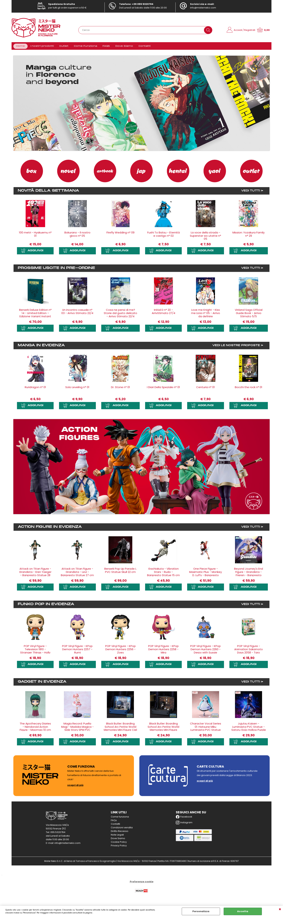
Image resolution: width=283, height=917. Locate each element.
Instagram (184, 823)
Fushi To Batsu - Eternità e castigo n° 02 (163, 235)
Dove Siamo (124, 47)
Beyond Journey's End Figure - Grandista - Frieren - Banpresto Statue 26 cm (248, 574)
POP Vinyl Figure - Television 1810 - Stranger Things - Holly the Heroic (35, 652)
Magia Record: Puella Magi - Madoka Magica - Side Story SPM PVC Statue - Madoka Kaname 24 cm (77, 731)
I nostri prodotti (42, 47)
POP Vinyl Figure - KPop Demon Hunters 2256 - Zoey (120, 650)
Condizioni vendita (122, 828)
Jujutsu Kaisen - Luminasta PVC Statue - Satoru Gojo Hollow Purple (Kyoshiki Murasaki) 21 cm (248, 729)
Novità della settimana (48, 192)
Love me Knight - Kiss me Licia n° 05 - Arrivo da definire (205, 314)
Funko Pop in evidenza (46, 605)
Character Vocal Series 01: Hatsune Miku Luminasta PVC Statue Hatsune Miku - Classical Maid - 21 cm (205, 731)
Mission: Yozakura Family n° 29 (248, 235)
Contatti (144, 47)
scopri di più (75, 786)
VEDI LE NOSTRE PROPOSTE (236, 346)
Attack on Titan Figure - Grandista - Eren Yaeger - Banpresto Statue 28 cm (35, 574)
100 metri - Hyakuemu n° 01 (35, 235)
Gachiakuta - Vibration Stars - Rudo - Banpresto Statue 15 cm (163, 573)
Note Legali (117, 836)
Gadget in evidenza (42, 683)
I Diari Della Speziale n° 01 (163, 388)
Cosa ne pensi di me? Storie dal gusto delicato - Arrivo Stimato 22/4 (120, 314)
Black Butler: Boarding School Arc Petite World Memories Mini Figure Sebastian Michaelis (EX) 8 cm (163, 731)
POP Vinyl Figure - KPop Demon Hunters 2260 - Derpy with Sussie (205, 650)
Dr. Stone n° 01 (120, 388)
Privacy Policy (119, 846)
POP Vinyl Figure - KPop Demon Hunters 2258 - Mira (163, 650)
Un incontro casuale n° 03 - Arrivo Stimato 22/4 (77, 312)
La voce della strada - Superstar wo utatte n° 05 (205, 237)
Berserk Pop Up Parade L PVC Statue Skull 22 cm (120, 571)
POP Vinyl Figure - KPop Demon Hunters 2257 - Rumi (77, 650)
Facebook (184, 818)
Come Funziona (85, 47)
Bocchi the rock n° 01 (248, 388)
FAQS (106, 47)
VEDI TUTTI (250, 192)
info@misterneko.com (203, 7)
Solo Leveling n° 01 (77, 388)
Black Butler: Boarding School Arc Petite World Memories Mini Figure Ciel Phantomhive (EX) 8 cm (120, 729)
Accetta (242, 911)
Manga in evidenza (41, 346)
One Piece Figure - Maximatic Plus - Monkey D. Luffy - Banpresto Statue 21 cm (205, 574)
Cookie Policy (119, 843)
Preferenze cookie (141, 882)
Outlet (63, 47)
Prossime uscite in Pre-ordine (56, 269)
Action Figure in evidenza (50, 528)
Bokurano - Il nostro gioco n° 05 (77, 235)
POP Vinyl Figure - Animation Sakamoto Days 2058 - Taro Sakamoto (248, 652)
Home (20, 47)
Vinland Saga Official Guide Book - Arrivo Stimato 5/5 (248, 314)
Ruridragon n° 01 (35, 388)
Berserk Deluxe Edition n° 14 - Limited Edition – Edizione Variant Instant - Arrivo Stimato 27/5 (35, 316)
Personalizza (200, 911)
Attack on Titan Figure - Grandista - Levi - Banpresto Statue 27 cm (77, 573)
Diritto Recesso (119, 832)
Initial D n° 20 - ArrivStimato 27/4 (163, 312)
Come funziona (120, 817)
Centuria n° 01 (205, 388)
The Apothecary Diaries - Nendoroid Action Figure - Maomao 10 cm (35, 728)
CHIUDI (280, 909)
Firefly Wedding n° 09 (120, 233)
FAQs (114, 821)
